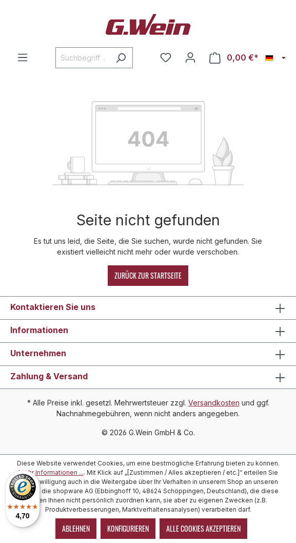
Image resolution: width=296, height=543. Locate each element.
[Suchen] (121, 57)
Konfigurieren (128, 528)
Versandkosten (214, 402)
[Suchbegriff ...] (82, 57)
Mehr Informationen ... (51, 472)
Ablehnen (76, 528)
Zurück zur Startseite (148, 275)
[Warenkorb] (234, 57)
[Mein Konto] (190, 57)
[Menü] (22, 57)
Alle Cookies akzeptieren (203, 528)
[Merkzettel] (165, 57)
